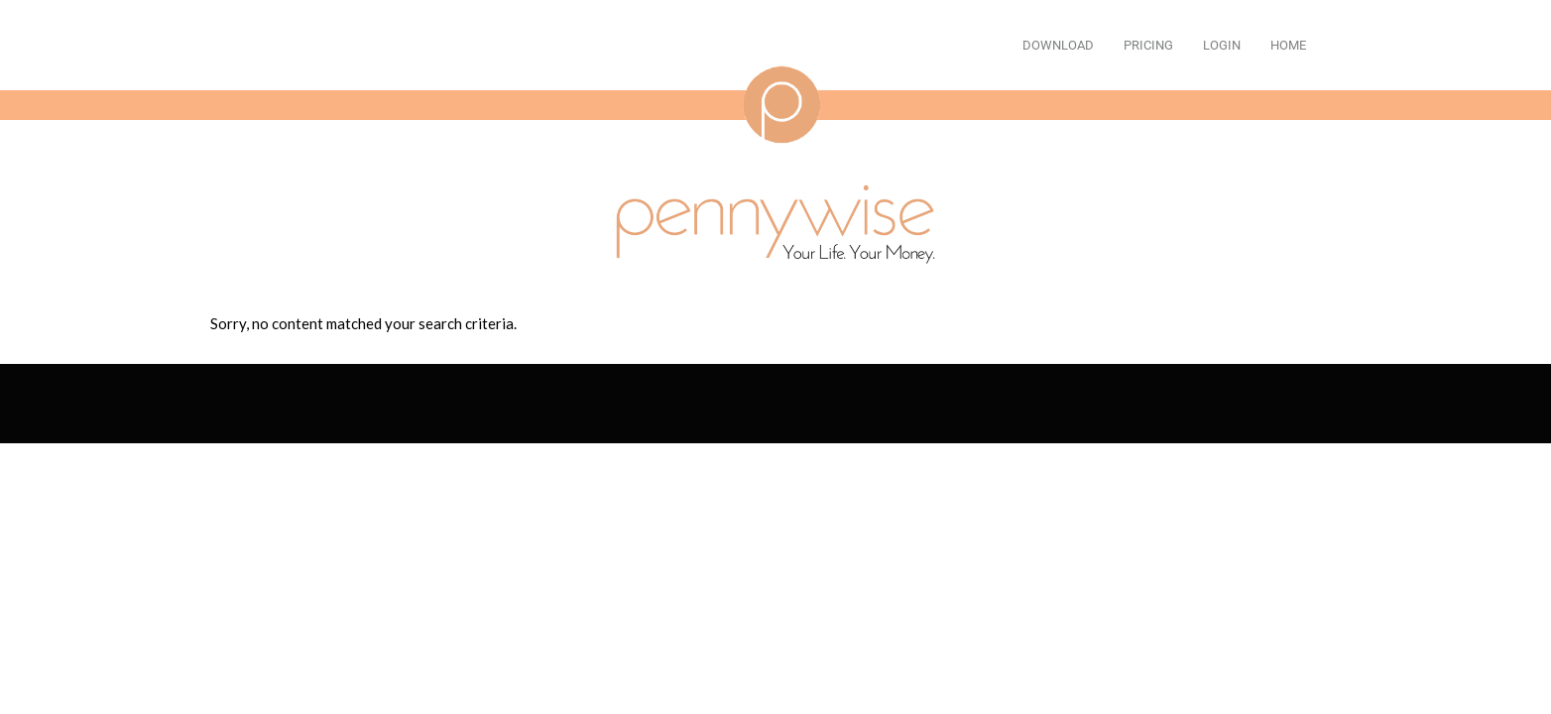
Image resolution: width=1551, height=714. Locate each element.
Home (1288, 45)
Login (1222, 45)
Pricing (1148, 45)
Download (1058, 45)
